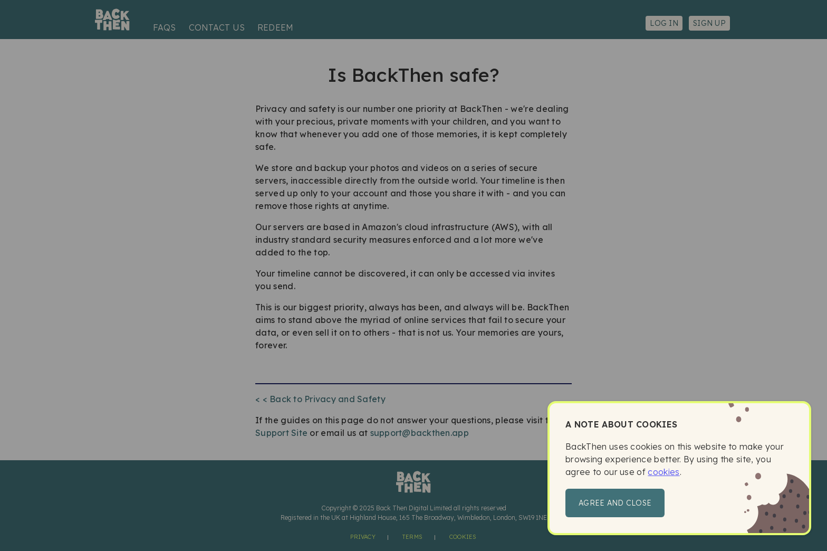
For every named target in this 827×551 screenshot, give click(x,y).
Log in (664, 23)
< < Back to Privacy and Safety (320, 399)
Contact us (217, 27)
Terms (412, 536)
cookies (663, 472)
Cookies (463, 536)
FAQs (164, 27)
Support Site (281, 433)
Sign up (709, 23)
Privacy (363, 536)
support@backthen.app (419, 433)
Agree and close (615, 503)
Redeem (275, 27)
